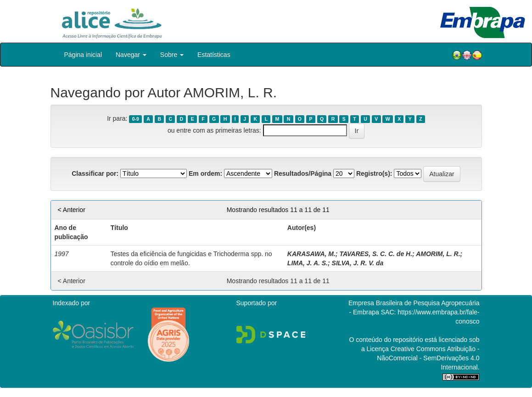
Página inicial (83, 54)
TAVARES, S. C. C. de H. (375, 253)
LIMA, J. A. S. (307, 263)
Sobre (172, 54)
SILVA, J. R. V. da (358, 263)
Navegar (131, 54)
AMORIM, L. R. (438, 253)
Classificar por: (95, 173)
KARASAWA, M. (311, 253)
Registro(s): (374, 173)
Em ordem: (205, 173)
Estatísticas (213, 54)
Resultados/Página (302, 173)
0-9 (135, 119)
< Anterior (71, 209)
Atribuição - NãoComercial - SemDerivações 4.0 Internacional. (428, 358)
